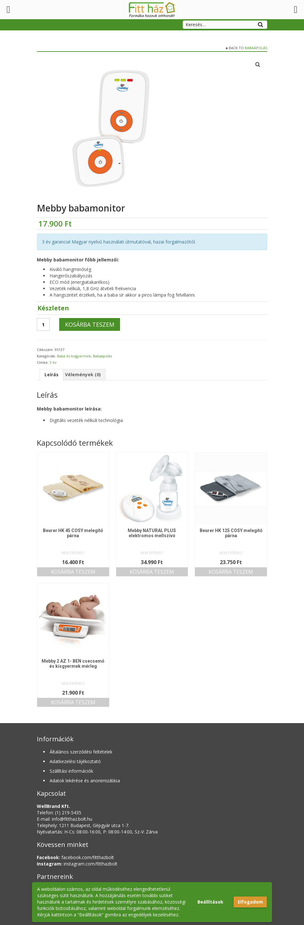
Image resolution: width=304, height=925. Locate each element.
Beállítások (210, 902)
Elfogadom (250, 902)
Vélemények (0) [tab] (83, 374)
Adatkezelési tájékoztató (75, 761)
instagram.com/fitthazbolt (77, 864)
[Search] (260, 23)
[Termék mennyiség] (43, 324)
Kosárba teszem (89, 324)
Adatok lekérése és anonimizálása (85, 780)
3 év (53, 362)
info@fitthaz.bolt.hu (72, 819)
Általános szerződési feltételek (81, 752)
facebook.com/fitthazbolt (75, 857)
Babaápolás (256, 47)
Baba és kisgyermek (74, 356)
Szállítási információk (71, 771)
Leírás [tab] (51, 374)
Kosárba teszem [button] (73, 571)
